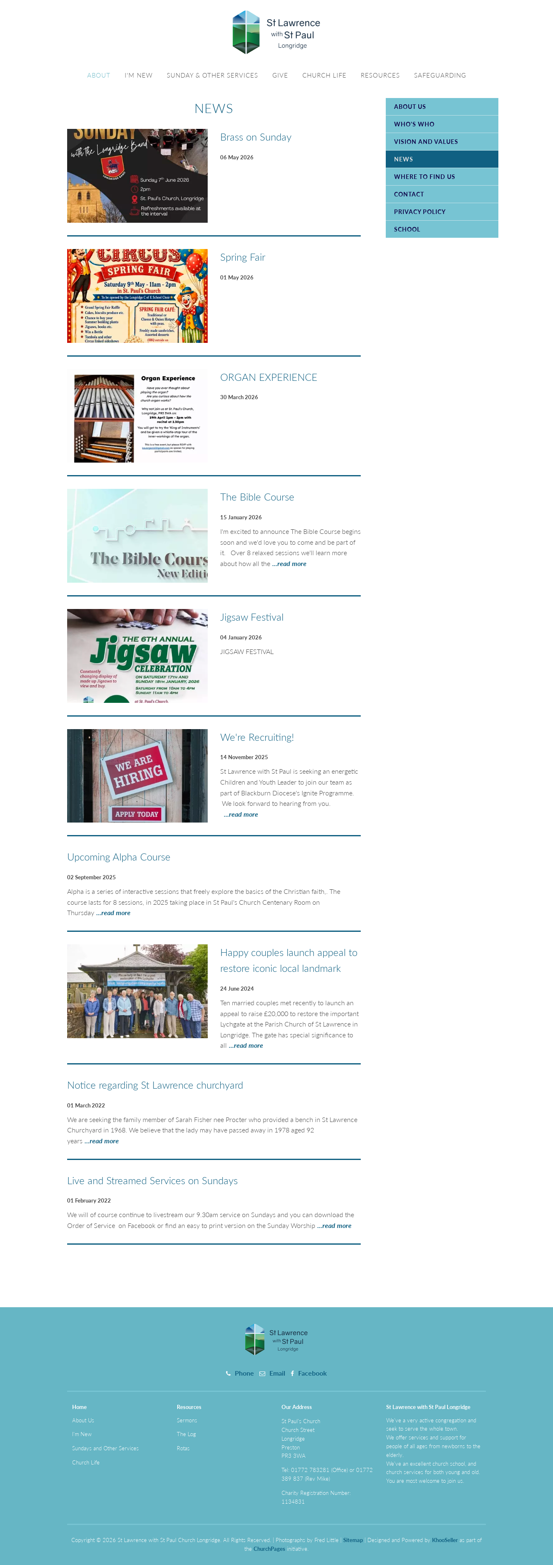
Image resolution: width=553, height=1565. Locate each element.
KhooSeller (445, 1540)
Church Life (324, 75)
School (407, 229)
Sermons (187, 1420)
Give (280, 75)
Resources (380, 75)
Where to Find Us (424, 176)
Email (277, 1373)
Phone (244, 1373)
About (99, 75)
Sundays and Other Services (105, 1448)
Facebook (312, 1373)
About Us (410, 106)
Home (79, 1407)
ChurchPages (269, 1548)
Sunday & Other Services (212, 75)
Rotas (183, 1448)
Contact (409, 194)
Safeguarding (440, 75)
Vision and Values (426, 141)
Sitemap (353, 1540)
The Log (186, 1434)
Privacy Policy (420, 211)
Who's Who (414, 124)
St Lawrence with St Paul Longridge (428, 1407)
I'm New (139, 75)
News (403, 159)
